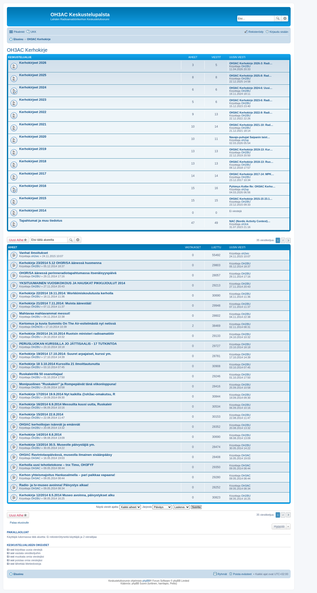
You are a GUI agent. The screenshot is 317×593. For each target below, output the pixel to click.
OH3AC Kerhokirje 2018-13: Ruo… (251, 161)
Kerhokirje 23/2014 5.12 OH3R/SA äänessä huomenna (60, 263)
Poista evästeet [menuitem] (242, 574)
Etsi (278, 18)
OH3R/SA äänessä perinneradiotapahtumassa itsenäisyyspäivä (68, 273)
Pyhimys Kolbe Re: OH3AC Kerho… (252, 186)
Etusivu (18, 574)
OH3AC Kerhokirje (27, 50)
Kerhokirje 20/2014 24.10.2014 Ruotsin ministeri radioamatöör (66, 333)
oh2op (245, 140)
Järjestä (157, 506)
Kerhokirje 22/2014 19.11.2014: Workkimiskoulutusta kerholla (66, 293)
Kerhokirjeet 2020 (32, 136)
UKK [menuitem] (33, 31)
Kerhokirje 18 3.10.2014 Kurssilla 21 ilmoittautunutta (59, 364)
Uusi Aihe (16, 240)
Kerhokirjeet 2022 (32, 112)
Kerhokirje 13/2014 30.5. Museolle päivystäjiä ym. (57, 444)
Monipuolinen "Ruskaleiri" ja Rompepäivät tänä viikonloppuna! (67, 384)
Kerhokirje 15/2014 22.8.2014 (41, 414)
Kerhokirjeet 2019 (32, 149)
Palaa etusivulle (19, 522)
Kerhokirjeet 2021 (32, 124)
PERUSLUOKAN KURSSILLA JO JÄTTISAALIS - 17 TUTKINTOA (68, 344)
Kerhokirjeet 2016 (32, 186)
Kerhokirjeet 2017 (32, 173)
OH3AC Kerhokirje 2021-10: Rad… (251, 124)
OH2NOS (36, 326)
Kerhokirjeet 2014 (32, 210)
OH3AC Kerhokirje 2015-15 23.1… (250, 198)
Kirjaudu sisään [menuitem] (279, 31)
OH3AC (35, 458)
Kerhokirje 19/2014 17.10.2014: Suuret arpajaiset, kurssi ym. (65, 354)
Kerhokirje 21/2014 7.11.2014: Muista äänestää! (55, 303)
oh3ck (244, 224)
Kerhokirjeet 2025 (32, 75)
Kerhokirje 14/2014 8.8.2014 (40, 434)
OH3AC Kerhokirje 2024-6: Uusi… (250, 87)
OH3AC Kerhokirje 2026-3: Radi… (250, 63)
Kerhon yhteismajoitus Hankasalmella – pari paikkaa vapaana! (67, 475)
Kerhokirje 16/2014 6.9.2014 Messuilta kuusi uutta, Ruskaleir (65, 404)
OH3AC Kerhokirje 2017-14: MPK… (251, 174)
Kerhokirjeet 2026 (32, 63)
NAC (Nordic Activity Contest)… (249, 221)
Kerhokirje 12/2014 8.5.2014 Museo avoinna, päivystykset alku (67, 495)
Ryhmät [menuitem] (222, 574)
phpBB (146, 580)
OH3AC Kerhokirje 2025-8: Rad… (250, 75)
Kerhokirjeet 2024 (32, 87)
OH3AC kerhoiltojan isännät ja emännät (49, 424)
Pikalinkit (19, 31)
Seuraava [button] (288, 240)
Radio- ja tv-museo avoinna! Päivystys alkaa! (53, 485)
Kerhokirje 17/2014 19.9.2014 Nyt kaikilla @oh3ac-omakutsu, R (67, 394)
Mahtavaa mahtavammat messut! (44, 313)
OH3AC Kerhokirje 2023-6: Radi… (250, 100)
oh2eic (35, 256)
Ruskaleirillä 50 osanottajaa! (41, 374)
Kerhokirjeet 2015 (32, 198)
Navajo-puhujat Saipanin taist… (249, 137)
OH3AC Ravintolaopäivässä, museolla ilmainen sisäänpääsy (65, 455)
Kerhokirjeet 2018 (32, 161)
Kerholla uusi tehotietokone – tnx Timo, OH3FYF (56, 465)
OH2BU (245, 66)
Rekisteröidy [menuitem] (256, 31)
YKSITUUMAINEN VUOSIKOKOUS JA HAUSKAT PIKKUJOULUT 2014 (72, 283)
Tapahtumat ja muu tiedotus (40, 220)
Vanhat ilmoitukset (33, 253)
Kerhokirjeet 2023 (32, 99)
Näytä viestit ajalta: (118, 506)
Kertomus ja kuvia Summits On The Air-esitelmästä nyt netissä (67, 323)
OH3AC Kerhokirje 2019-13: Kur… (251, 149)
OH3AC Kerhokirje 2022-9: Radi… (250, 112)
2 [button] (283, 240)
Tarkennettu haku (285, 18)
